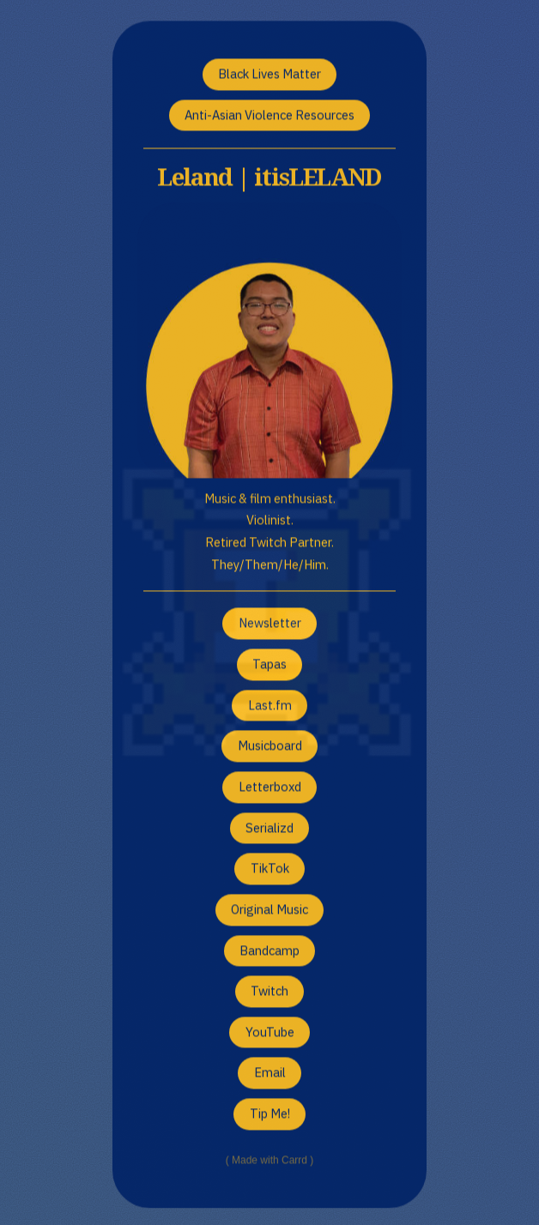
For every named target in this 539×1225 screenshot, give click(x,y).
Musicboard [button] (270, 747)
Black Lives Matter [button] (269, 75)
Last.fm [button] (270, 705)
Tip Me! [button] (270, 1115)
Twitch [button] (269, 992)
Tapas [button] (269, 665)
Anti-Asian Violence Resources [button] (269, 115)
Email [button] (270, 1073)
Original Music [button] (269, 910)
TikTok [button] (270, 869)
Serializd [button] (269, 828)
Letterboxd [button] (270, 788)
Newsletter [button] (270, 624)
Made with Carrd (269, 1162)
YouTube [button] (269, 1033)
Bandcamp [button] (269, 951)
